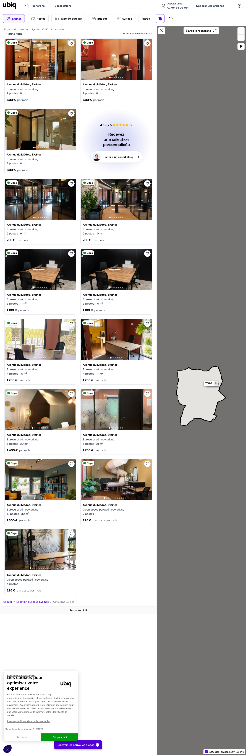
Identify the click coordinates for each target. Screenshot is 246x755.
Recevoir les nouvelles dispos (78, 745)
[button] (7, 749)
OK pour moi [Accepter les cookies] (60, 737)
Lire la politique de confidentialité (28, 721)
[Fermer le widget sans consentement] (42, 675)
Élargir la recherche (201, 31)
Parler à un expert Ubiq (115, 157)
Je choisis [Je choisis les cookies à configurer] (22, 737)
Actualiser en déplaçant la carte (226, 751)
